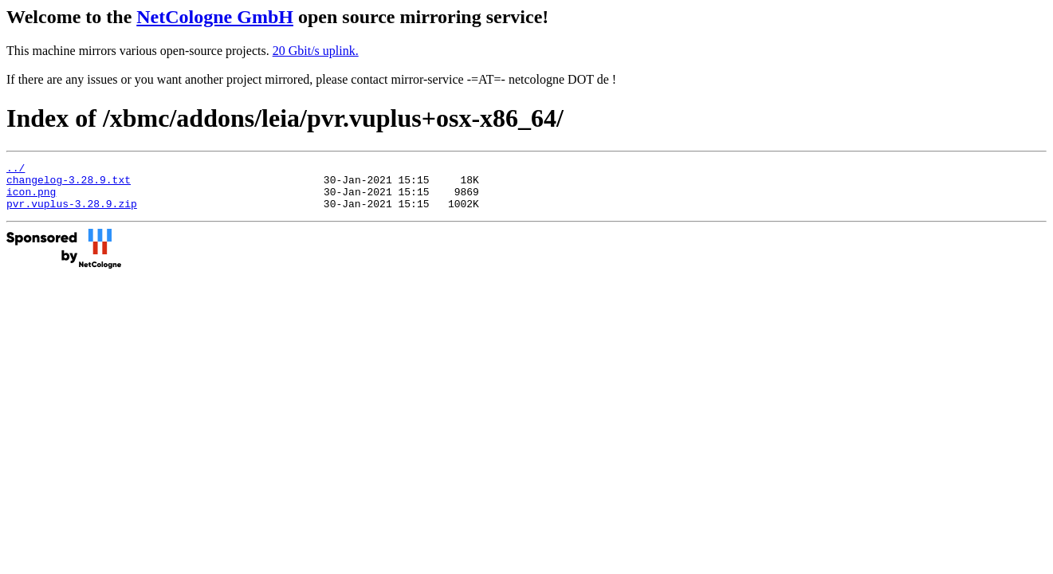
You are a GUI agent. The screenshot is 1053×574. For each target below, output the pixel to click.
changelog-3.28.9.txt (68, 184)
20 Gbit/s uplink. (316, 50)
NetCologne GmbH (214, 16)
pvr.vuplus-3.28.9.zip (71, 213)
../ (15, 170)
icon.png (31, 198)
